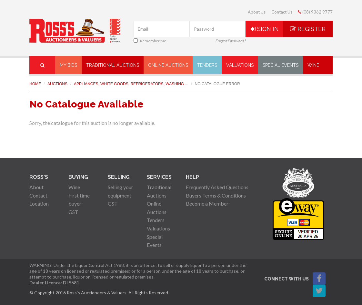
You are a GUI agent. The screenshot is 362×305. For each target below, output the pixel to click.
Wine (313, 65)
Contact (38, 195)
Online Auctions (168, 65)
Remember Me (150, 40)
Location (39, 203)
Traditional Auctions (112, 65)
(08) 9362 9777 (315, 12)
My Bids (68, 65)
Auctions (57, 84)
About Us (257, 12)
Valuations (240, 65)
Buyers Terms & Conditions (216, 195)
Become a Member (207, 203)
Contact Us (281, 12)
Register (308, 28)
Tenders (207, 65)
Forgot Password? (230, 40)
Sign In (265, 28)
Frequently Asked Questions (217, 187)
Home (35, 84)
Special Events (280, 65)
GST (73, 212)
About (36, 187)
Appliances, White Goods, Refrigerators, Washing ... (131, 84)
